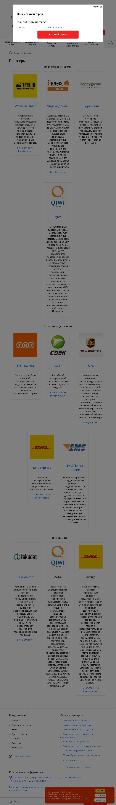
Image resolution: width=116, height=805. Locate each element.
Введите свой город (30, 14)
